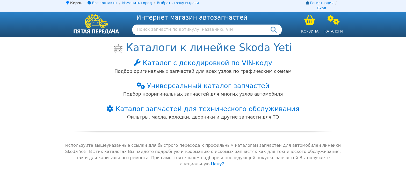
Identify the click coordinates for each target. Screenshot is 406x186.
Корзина (309, 31)
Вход (321, 8)
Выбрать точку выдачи (178, 3)
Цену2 (217, 163)
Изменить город (137, 3)
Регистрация (322, 3)
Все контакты (102, 3)
